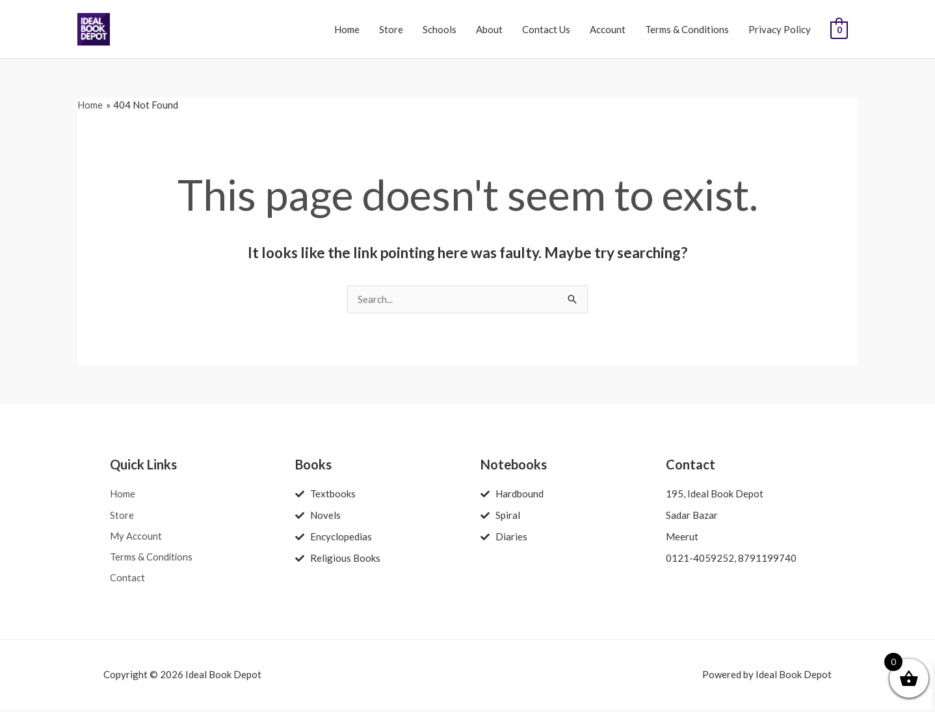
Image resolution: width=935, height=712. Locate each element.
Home (347, 29)
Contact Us (546, 29)
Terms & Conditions (687, 29)
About (489, 29)
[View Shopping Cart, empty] (839, 29)
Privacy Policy (779, 29)
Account (608, 29)
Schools (439, 29)
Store (391, 29)
